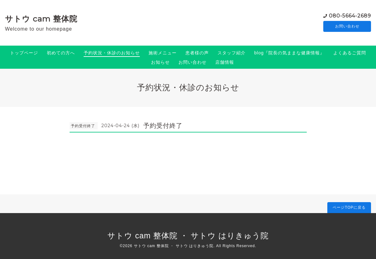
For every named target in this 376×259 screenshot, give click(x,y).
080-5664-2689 (350, 15)
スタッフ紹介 (231, 52)
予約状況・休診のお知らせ (112, 52)
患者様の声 (197, 52)
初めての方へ (61, 52)
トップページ (24, 52)
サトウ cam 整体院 (41, 18)
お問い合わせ (347, 26)
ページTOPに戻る (349, 207)
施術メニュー (163, 52)
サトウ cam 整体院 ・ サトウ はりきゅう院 (188, 235)
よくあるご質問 (349, 52)
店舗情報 (224, 62)
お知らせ (160, 62)
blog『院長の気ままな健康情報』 (289, 52)
